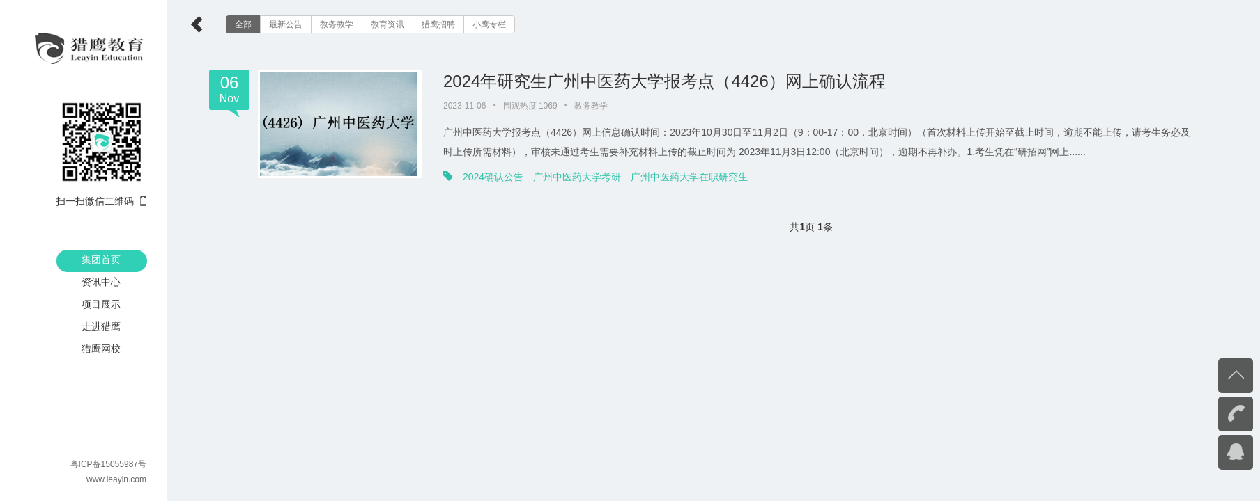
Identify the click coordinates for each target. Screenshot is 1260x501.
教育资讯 (387, 24)
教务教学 (336, 24)
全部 (243, 24)
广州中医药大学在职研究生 (689, 176)
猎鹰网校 (101, 348)
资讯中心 (101, 281)
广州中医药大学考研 (577, 176)
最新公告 (285, 24)
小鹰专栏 (489, 24)
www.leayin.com (116, 479)
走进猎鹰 (101, 326)
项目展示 (101, 304)
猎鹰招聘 (438, 24)
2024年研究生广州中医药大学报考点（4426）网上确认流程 (664, 81)
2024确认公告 (493, 176)
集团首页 (101, 259)
